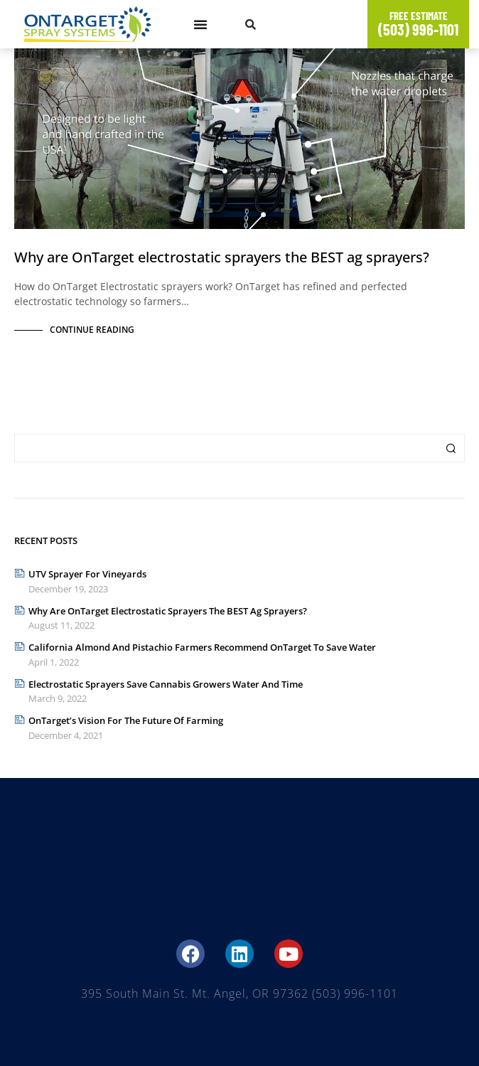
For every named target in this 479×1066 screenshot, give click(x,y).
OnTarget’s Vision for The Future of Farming (125, 720)
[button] (200, 24)
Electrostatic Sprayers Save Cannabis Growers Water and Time (165, 684)
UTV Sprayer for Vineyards (87, 573)
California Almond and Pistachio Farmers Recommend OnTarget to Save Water (202, 647)
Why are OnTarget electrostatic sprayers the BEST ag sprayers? (221, 257)
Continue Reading (92, 330)
